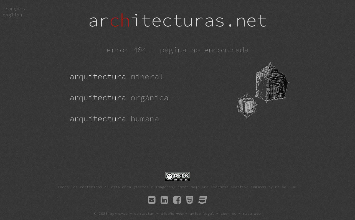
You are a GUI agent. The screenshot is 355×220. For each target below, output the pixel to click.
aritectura (116, 76)
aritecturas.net (177, 20)
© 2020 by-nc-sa (111, 213)
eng (12, 14)
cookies (228, 213)
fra (14, 8)
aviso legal (202, 213)
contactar (144, 213)
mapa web (252, 213)
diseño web (172, 213)
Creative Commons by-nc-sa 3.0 (263, 187)
